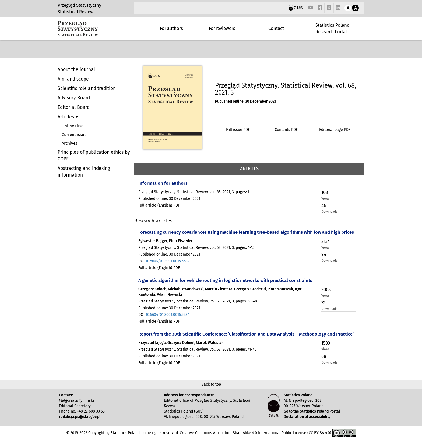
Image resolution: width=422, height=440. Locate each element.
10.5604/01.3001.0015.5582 (167, 261)
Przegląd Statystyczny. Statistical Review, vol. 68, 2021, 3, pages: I (193, 192)
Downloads (329, 212)
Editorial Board (74, 107)
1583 (325, 343)
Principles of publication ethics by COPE (94, 155)
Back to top (211, 384)
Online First (72, 126)
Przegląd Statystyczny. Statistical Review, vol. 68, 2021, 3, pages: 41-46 (197, 349)
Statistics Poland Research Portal (332, 28)
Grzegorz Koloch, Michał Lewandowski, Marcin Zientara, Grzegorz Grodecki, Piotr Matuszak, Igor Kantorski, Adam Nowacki (220, 292)
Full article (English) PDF (159, 205)
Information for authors (163, 183)
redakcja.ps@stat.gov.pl (79, 416)
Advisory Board (74, 98)
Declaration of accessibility (307, 416)
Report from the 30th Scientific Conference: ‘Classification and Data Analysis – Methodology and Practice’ (246, 334)
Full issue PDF (238, 129)
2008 (326, 289)
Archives (69, 143)
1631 (325, 192)
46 (323, 205)
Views (325, 198)
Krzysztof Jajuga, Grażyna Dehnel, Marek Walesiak (181, 342)
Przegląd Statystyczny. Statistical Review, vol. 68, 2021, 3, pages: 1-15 (196, 247)
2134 (325, 241)
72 (323, 302)
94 (323, 254)
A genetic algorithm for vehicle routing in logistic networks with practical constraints (225, 280)
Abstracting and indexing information (84, 172)
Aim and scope (73, 79)
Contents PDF (286, 129)
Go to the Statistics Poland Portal (312, 411)
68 (323, 356)
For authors (171, 28)
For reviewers (222, 28)
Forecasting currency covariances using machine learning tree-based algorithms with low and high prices (246, 232)
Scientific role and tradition (87, 88)
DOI (163, 261)
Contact (276, 28)
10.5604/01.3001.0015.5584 (167, 314)
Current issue (74, 134)
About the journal (76, 69)
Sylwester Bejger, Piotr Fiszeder (165, 241)
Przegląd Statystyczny (79, 5)
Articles (67, 117)
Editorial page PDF (334, 129)
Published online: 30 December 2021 (245, 101)
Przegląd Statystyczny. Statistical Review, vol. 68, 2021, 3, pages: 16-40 (197, 301)
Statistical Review (75, 11)
